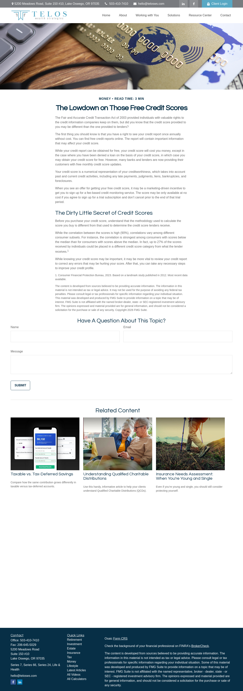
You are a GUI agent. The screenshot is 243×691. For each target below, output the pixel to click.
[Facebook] (194, 4)
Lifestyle (72, 665)
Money (71, 661)
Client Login (217, 4)
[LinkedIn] (183, 4)
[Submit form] (20, 385)
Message (17, 351)
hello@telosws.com (148, 3)
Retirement (74, 639)
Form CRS (120, 638)
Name (15, 327)
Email (127, 327)
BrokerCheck (200, 646)
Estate (71, 648)
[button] (106, 15)
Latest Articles (76, 670)
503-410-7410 (116, 3)
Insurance (73, 652)
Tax (69, 657)
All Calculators (76, 679)
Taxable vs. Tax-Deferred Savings (42, 474)
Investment (74, 644)
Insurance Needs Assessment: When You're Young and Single (184, 476)
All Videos (74, 674)
